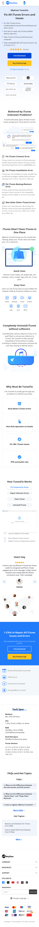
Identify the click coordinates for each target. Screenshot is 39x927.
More (19, 839)
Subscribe (33, 892)
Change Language (19, 898)
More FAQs (19, 810)
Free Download (19, 56)
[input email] (15, 891)
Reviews (26, 49)
